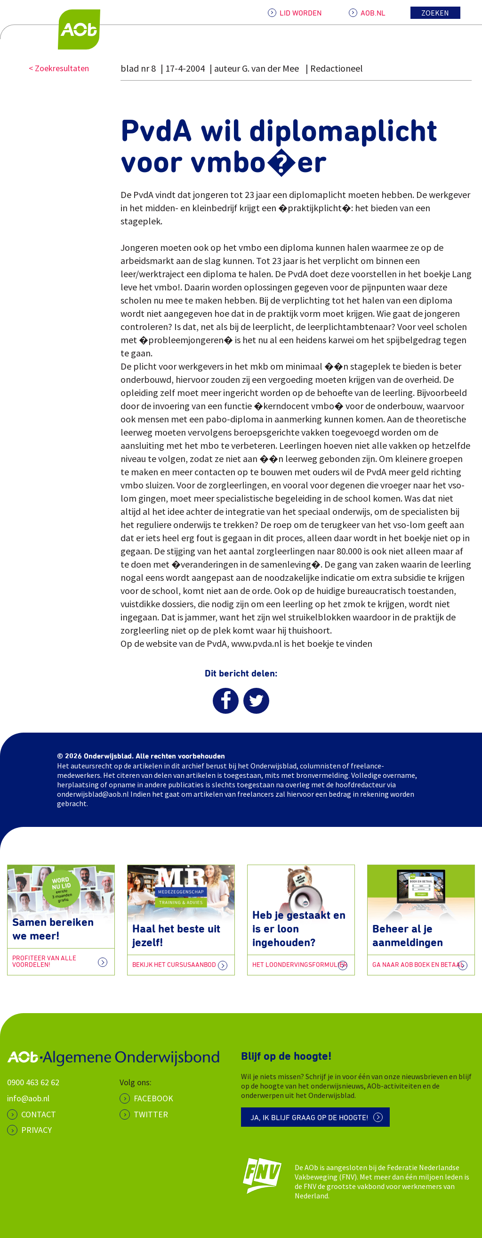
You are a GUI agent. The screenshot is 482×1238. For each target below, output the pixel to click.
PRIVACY (36, 1129)
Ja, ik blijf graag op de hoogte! (309, 1118)
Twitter (151, 1114)
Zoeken (435, 12)
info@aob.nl (28, 1098)
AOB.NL (373, 13)
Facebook (153, 1098)
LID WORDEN (300, 13)
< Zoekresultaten (59, 68)
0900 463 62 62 (33, 1082)
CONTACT (38, 1114)
